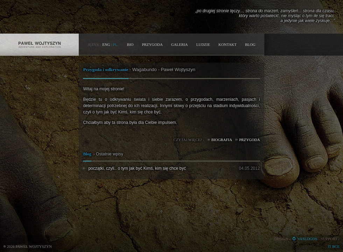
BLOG (250, 44)
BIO (130, 44)
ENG (106, 44)
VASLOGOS (307, 239)
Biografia (221, 140)
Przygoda (249, 140)
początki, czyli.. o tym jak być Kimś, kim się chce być (137, 168)
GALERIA (179, 44)
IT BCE (334, 246)
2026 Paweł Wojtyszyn (29, 246)
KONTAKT (227, 44)
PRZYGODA (152, 44)
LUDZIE (203, 44)
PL (115, 44)
